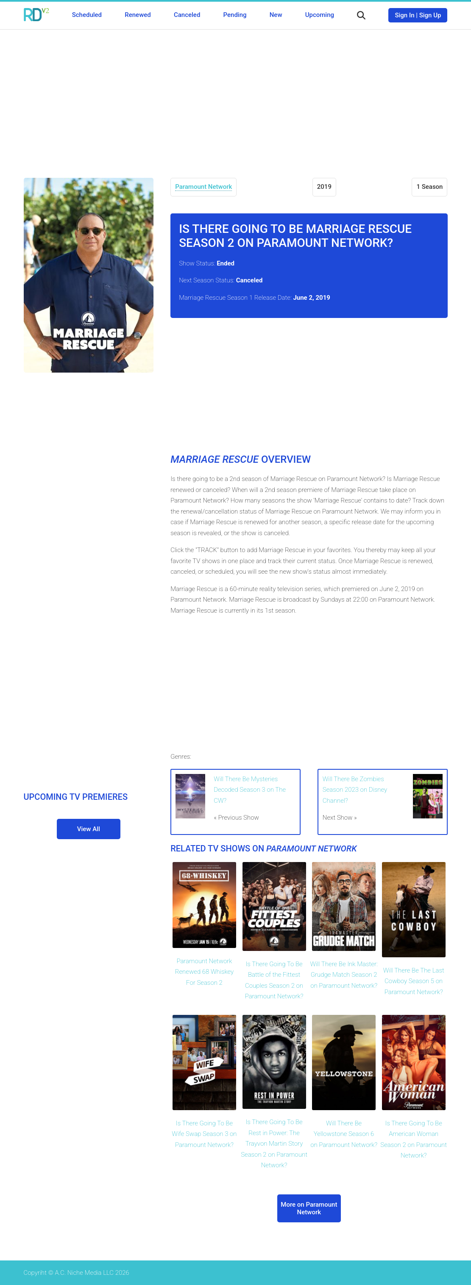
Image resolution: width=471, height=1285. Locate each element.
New (276, 15)
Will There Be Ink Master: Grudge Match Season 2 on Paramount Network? (343, 974)
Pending (235, 15)
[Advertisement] (235, 97)
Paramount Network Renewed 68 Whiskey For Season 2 (204, 972)
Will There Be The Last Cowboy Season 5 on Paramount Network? (413, 981)
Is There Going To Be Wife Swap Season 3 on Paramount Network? (204, 1134)
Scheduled (87, 15)
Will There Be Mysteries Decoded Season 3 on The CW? (250, 789)
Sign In (404, 15)
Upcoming (319, 15)
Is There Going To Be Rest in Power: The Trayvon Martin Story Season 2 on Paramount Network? (274, 1143)
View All (88, 829)
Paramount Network (203, 187)
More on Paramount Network (309, 1208)
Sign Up (430, 15)
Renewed (137, 15)
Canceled (187, 15)
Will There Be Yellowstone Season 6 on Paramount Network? (343, 1134)
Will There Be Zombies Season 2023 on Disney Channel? (355, 789)
